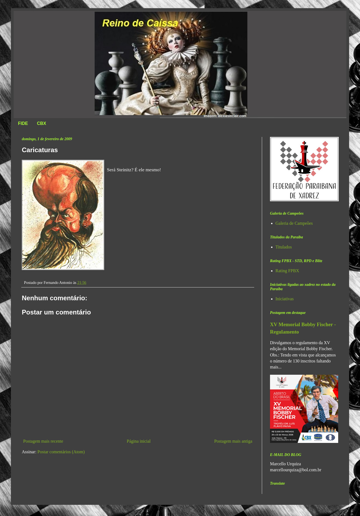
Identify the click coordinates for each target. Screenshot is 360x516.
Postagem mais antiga (233, 441)
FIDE (23, 123)
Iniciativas (284, 298)
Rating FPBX (287, 270)
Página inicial (139, 441)
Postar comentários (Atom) (61, 451)
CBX (41, 123)
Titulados (283, 247)
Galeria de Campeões (294, 223)
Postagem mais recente (43, 441)
